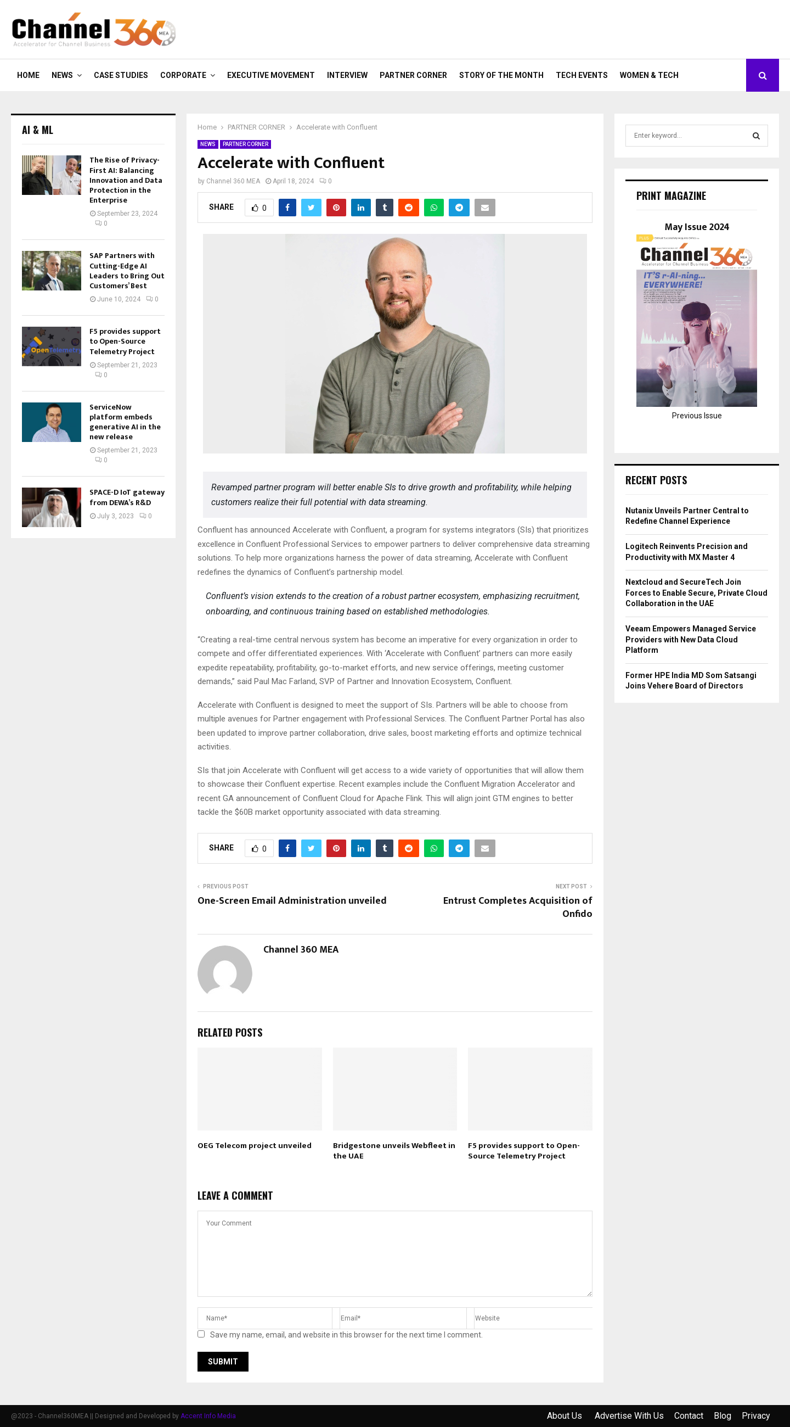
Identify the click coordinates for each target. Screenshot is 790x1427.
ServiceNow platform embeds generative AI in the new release (125, 422)
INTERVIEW (347, 75)
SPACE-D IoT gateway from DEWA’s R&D (127, 497)
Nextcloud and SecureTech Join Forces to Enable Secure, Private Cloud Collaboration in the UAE (696, 593)
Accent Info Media (208, 1416)
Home (28, 75)
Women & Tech (649, 75)
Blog (722, 1416)
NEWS (62, 75)
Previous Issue (697, 415)
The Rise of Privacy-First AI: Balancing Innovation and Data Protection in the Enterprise (125, 180)
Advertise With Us (629, 1416)
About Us (565, 1416)
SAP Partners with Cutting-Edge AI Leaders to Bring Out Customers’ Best (127, 270)
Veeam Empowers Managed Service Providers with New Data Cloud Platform (690, 639)
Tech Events (582, 75)
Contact (688, 1416)
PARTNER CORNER (413, 75)
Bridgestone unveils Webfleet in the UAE (394, 1151)
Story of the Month (501, 75)
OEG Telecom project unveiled (255, 1145)
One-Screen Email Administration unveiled (292, 901)
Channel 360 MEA (233, 181)
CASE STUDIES (121, 75)
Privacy (756, 1416)
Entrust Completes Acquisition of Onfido (517, 907)
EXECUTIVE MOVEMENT (271, 75)
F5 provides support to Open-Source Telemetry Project (524, 1151)
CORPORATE (183, 75)
